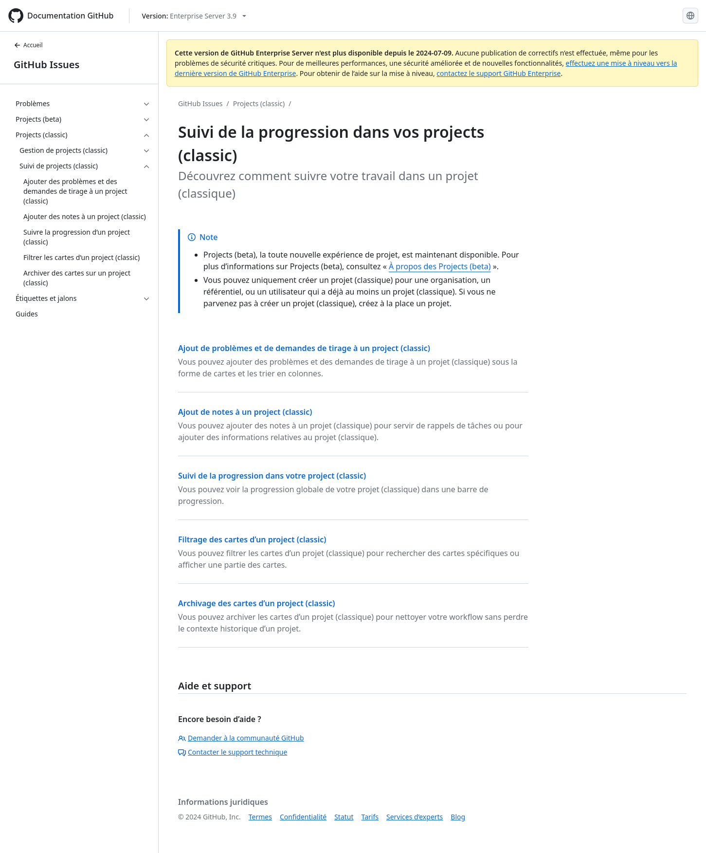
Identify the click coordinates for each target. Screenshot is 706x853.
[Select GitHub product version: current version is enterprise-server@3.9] (194, 15)
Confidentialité (303, 816)
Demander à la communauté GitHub (241, 737)
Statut (343, 816)
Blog (458, 816)
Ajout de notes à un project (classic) (245, 412)
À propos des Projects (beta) (440, 266)
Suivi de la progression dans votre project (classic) (272, 475)
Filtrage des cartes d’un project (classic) (252, 539)
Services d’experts (414, 816)
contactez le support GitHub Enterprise (498, 73)
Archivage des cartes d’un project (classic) (256, 603)
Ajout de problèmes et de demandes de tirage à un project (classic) (304, 348)
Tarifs (370, 816)
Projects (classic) (259, 103)
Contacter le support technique (232, 752)
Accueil (28, 45)
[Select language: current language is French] (690, 15)
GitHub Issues (46, 64)
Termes (260, 816)
